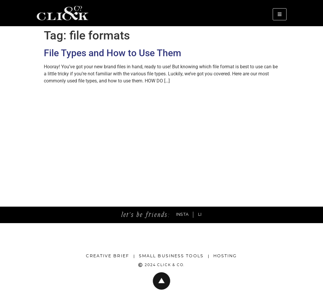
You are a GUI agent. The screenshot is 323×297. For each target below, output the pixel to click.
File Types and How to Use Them (112, 53)
